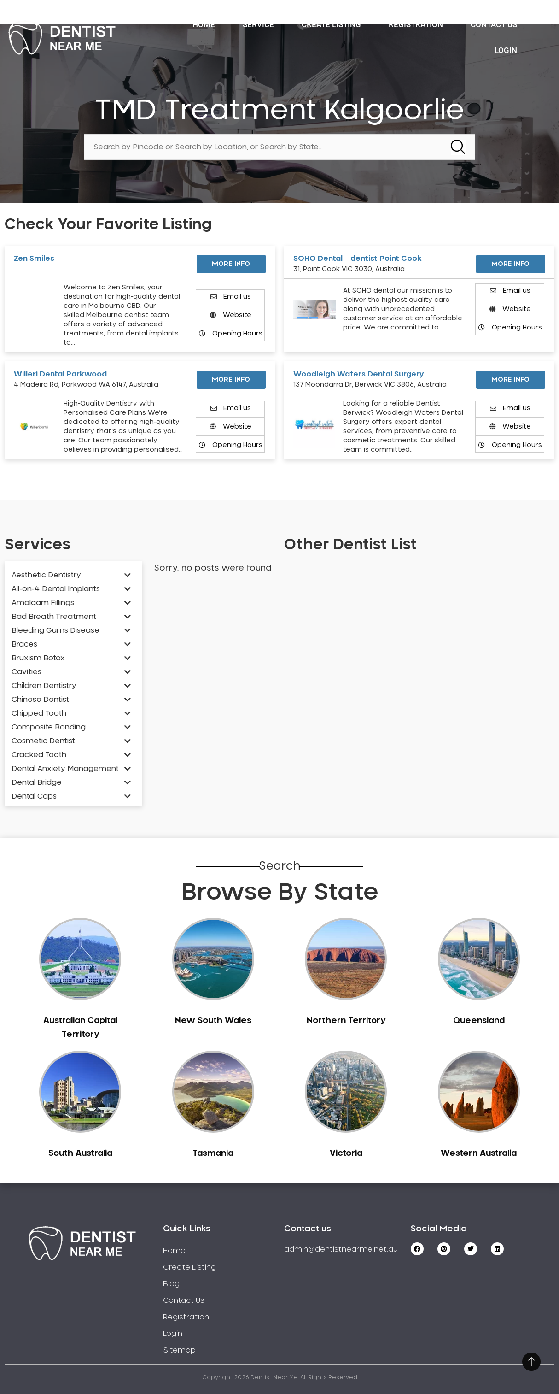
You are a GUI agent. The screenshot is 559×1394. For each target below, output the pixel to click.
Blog (171, 1284)
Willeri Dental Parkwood (60, 374)
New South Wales (213, 1021)
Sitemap (179, 1350)
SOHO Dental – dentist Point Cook (357, 258)
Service (258, 24)
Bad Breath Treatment (54, 616)
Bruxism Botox (38, 658)
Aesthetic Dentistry (46, 575)
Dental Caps (34, 796)
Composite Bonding (49, 727)
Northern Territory (346, 1021)
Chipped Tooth (39, 713)
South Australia (80, 1153)
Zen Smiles (34, 258)
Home (203, 24)
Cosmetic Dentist (43, 741)
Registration (416, 24)
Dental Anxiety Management (65, 768)
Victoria (346, 1153)
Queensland (479, 1021)
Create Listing (331, 24)
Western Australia (479, 1153)
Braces (24, 644)
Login (506, 50)
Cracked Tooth (39, 755)
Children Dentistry (44, 685)
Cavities (26, 672)
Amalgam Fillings (43, 602)
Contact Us (494, 24)
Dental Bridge (37, 782)
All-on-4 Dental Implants (56, 589)
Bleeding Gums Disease (55, 630)
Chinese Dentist (40, 699)
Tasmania (212, 1153)
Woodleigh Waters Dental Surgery (358, 374)
